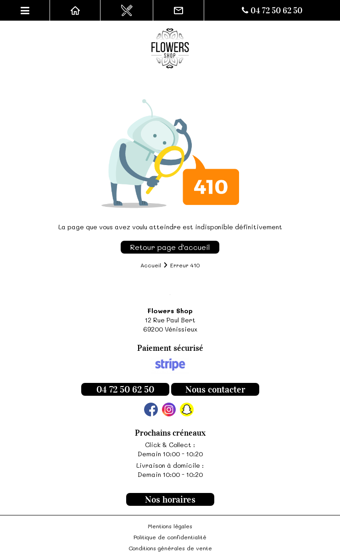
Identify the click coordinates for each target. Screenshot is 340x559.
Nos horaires (170, 499)
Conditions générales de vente (170, 548)
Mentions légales (170, 526)
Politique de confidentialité (170, 537)
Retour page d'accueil (170, 247)
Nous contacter (215, 389)
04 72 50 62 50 (272, 11)
